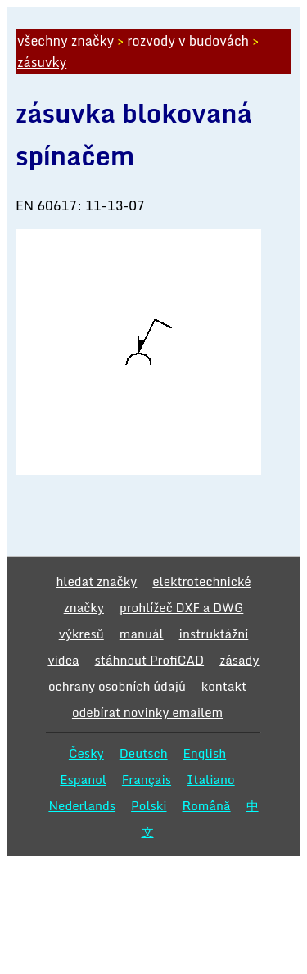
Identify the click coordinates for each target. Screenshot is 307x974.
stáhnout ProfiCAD (150, 660)
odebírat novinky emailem (147, 712)
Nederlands (81, 805)
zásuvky (41, 62)
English (205, 753)
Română (207, 805)
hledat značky (96, 581)
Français (146, 779)
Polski (148, 805)
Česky (86, 753)
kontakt (223, 686)
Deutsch (144, 753)
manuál (142, 633)
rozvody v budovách (188, 41)
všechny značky (65, 41)
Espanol (83, 779)
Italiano (211, 779)
